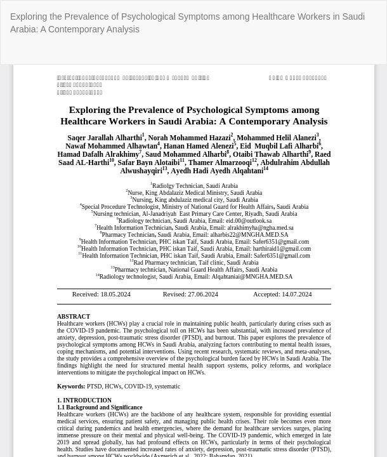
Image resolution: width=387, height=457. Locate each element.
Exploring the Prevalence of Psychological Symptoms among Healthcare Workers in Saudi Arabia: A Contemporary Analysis (187, 22)
